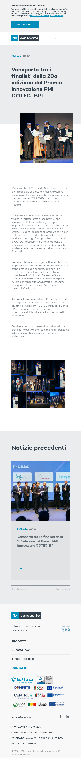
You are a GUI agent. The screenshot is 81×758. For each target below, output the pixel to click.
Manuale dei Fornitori (23, 743)
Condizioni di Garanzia (24, 732)
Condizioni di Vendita (51, 738)
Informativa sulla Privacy (26, 727)
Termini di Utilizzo (49, 732)
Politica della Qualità (24, 738)
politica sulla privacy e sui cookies (46, 15)
